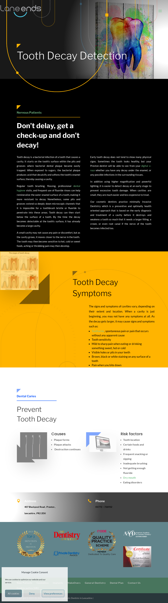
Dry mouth (129, 477)
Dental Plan (117, 582)
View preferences (53, 593)
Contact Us (134, 582)
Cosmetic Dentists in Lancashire (77, 598)
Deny (32, 593)
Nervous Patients (29, 112)
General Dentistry (95, 582)
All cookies (13, 593)
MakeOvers (74, 582)
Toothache (98, 331)
